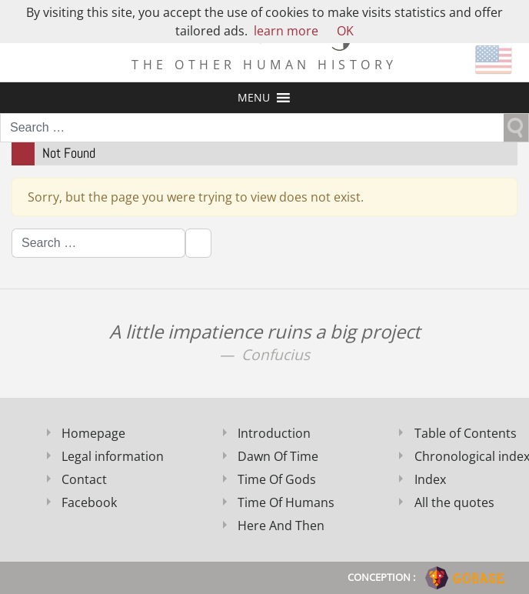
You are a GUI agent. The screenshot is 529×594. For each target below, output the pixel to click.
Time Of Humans (286, 502)
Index (430, 479)
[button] (254, 97)
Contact (84, 479)
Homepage (93, 433)
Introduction (274, 433)
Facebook (89, 502)
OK (345, 30)
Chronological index (465, 456)
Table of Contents (465, 433)
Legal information (113, 456)
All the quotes (454, 502)
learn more (286, 30)
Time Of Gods (277, 479)
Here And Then (281, 525)
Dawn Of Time (278, 456)
